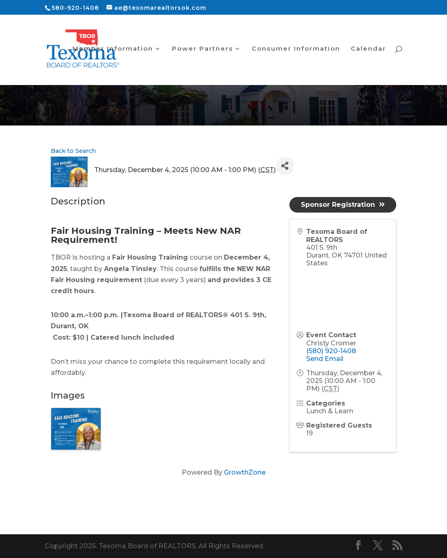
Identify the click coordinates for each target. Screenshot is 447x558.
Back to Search (73, 151)
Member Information (112, 49)
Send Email (324, 359)
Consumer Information (296, 49)
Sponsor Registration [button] (343, 204)
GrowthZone (245, 472)
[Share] (285, 166)
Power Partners (202, 49)
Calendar (368, 49)
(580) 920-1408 (331, 351)
